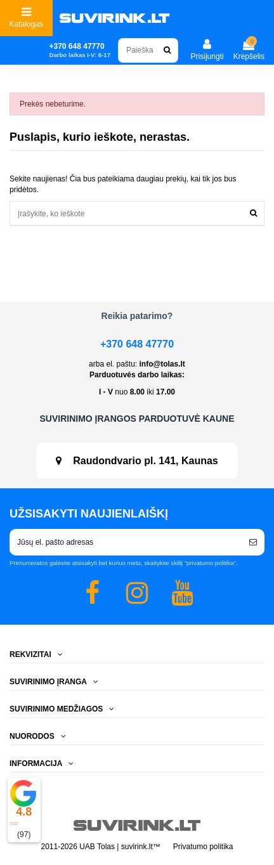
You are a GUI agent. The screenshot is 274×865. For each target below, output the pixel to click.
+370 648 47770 (137, 344)
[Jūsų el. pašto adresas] (126, 542)
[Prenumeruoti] (253, 542)
